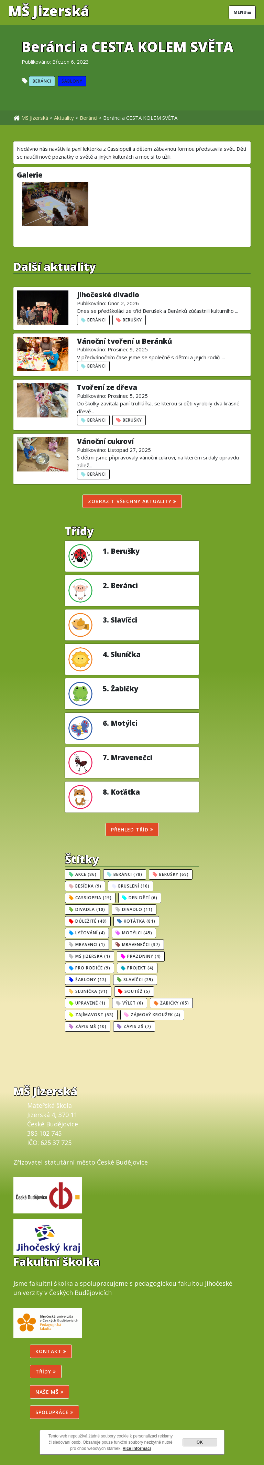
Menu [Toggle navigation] (242, 12)
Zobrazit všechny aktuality (132, 501)
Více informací (137, 1448)
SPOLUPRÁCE (54, 1412)
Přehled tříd (132, 829)
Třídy (45, 1371)
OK (200, 1442)
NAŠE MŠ (49, 1392)
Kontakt (50, 1351)
